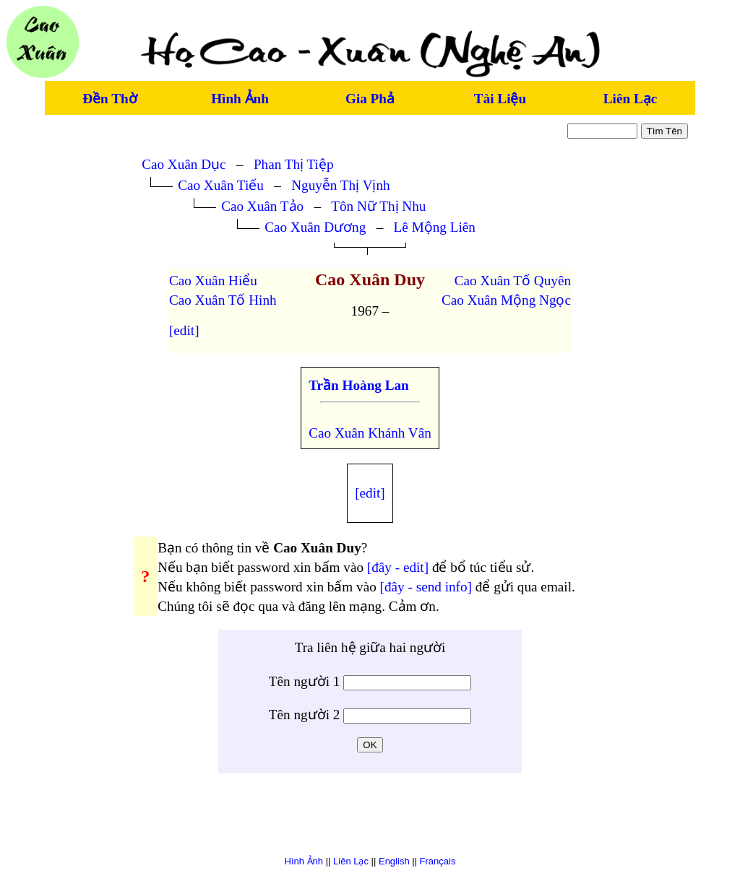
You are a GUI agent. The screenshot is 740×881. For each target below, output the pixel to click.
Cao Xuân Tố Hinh (223, 300)
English (394, 861)
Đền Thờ (109, 98)
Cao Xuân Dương (315, 227)
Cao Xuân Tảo (262, 206)
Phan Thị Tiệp (294, 164)
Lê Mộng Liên (435, 227)
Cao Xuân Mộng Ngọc (506, 300)
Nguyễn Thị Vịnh (340, 185)
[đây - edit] (398, 567)
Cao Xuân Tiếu (221, 185)
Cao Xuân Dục (183, 164)
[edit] (184, 330)
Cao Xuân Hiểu (213, 280)
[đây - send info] (426, 586)
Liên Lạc (630, 98)
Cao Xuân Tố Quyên (513, 280)
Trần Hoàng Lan (359, 385)
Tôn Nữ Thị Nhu (378, 206)
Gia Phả (370, 98)
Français (438, 861)
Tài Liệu (500, 98)
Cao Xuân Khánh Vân (370, 432)
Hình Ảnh (240, 98)
